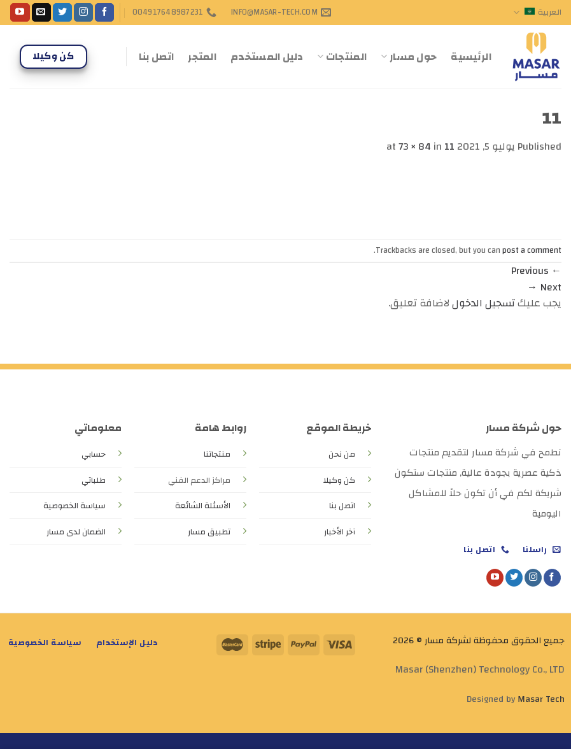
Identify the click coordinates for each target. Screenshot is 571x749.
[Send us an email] (41, 12)
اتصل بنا (156, 56)
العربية (537, 12)
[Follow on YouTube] (19, 12)
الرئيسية (471, 56)
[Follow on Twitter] (62, 12)
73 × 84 (414, 146)
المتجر (202, 56)
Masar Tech (541, 699)
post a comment (531, 250)
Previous (536, 270)
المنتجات (342, 56)
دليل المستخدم (266, 56)
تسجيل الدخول (483, 303)
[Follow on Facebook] (104, 12)
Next (544, 287)
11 (449, 146)
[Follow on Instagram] (83, 12)
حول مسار (409, 56)
